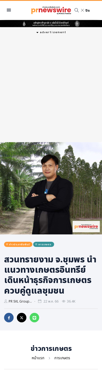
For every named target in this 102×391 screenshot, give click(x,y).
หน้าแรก (38, 357)
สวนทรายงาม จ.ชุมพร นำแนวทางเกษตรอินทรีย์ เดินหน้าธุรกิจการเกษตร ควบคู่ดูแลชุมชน (50, 274)
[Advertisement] (51, 87)
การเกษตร (62, 357)
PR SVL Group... (20, 301)
